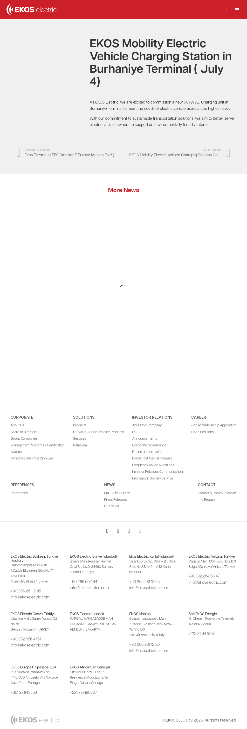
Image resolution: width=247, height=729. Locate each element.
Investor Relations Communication (157, 471)
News (109, 484)
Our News (111, 506)
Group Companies (24, 438)
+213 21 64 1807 (202, 633)
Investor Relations (152, 417)
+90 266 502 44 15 (86, 581)
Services (79, 438)
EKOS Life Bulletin (117, 493)
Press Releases (115, 499)
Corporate (22, 417)
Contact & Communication (217, 493)
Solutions (84, 417)
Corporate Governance (149, 445)
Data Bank (80, 445)
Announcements (144, 438)
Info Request (207, 499)
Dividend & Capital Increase (152, 458)
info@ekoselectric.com (30, 596)
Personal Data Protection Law (32, 458)
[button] (227, 10)
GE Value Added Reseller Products (98, 432)
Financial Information (147, 451)
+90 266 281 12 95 (26, 590)
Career (198, 417)
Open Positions (202, 432)
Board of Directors (24, 432)
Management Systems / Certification (38, 445)
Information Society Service (152, 478)
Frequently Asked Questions (153, 465)
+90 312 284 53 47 (204, 575)
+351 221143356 (24, 692)
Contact (207, 484)
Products (79, 425)
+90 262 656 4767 (26, 638)
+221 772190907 (83, 692)
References (22, 484)
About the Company (147, 425)
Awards (16, 451)
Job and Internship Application (213, 425)
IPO (134, 432)
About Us (17, 425)
